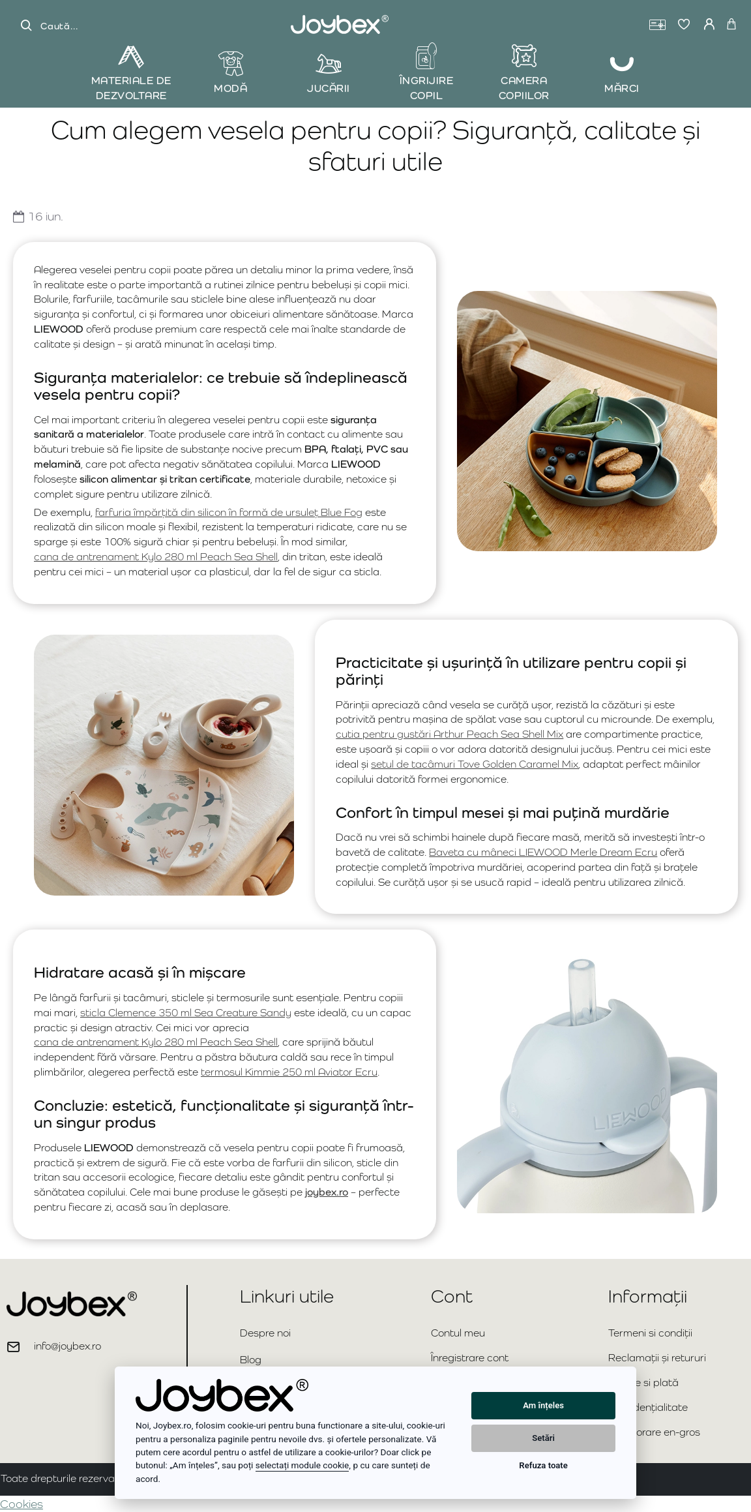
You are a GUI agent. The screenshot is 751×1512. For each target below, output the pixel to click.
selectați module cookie (302, 1465)
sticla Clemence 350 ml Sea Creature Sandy (185, 1012)
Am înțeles (543, 1405)
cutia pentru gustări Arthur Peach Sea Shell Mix (449, 734)
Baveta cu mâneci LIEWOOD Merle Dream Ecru (543, 852)
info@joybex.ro (67, 1346)
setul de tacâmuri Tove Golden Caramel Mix (474, 764)
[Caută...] (26, 25)
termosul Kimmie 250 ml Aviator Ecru (289, 1072)
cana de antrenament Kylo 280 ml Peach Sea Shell (156, 557)
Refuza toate (543, 1465)
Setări (543, 1438)
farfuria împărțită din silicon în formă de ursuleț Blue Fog (228, 512)
